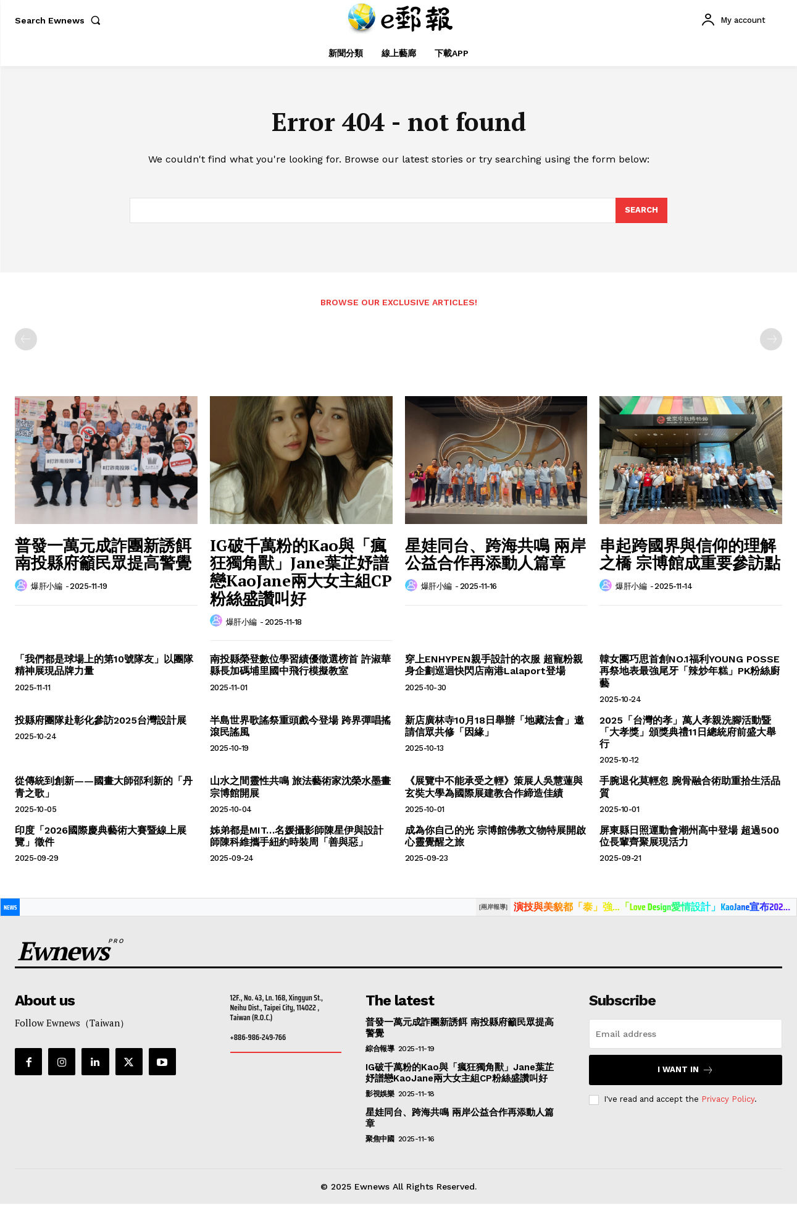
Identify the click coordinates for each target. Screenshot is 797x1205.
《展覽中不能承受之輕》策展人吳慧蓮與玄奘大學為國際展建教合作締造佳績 (494, 788)
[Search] (641, 211)
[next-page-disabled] (771, 340)
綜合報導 (379, 1049)
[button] (60, 20)
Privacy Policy (727, 1100)
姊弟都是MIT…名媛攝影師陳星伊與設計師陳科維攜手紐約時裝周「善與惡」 (296, 836)
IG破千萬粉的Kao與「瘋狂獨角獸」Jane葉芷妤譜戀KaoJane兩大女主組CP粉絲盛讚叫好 (301, 573)
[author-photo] (23, 587)
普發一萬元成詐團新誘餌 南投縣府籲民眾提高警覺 (103, 555)
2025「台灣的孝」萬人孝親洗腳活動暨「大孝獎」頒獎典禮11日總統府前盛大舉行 (687, 733)
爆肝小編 (46, 587)
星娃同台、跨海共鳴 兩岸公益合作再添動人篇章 (495, 555)
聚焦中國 (379, 1139)
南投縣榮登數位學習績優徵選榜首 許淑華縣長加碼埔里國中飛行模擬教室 (300, 666)
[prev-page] (26, 340)
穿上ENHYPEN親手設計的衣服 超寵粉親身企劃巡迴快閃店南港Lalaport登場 (494, 666)
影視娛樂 (379, 1094)
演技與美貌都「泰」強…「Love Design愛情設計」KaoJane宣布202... (652, 908)
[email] (685, 1034)
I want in (685, 1070)
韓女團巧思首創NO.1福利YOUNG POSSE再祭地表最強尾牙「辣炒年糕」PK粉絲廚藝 (689, 672)
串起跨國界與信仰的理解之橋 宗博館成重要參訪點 (689, 555)
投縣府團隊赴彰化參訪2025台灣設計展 (100, 721)
